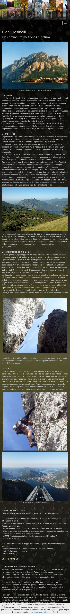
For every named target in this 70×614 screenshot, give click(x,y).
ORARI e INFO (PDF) (10, 559)
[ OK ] (55, 612)
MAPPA (5, 546)
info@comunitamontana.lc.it (18, 551)
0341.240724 (9, 554)
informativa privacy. (42, 612)
